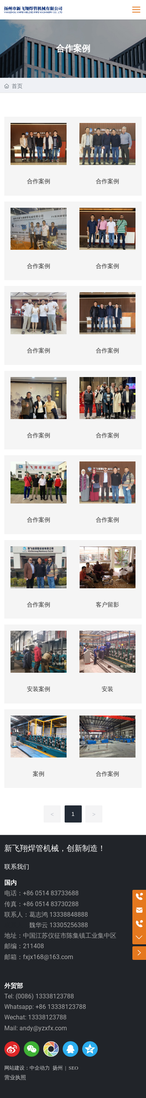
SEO (73, 1068)
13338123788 (47, 1017)
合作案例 (73, 48)
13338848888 (68, 914)
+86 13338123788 (60, 1006)
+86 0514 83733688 (51, 893)
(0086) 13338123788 (45, 996)
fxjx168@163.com (48, 957)
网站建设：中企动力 (27, 1068)
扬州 (58, 1068)
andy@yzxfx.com (43, 1028)
